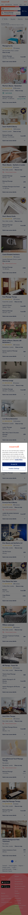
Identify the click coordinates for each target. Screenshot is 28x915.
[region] (14, 457)
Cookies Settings (14, 468)
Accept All (14, 464)
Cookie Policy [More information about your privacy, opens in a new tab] (19, 459)
